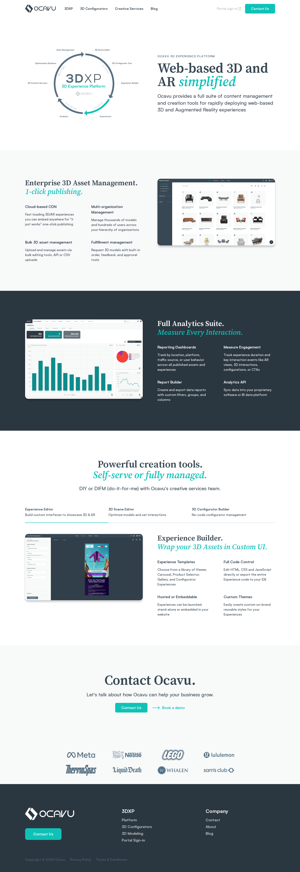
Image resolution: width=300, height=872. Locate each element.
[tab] (66, 515)
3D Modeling (132, 833)
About (211, 826)
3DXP (68, 9)
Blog (154, 9)
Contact (213, 820)
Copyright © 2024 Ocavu (45, 859)
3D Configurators (94, 9)
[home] (40, 8)
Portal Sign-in (133, 840)
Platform (129, 820)
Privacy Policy (80, 859)
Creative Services (129, 9)
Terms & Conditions (111, 859)
